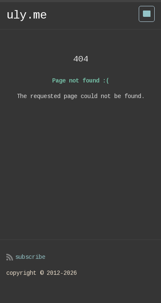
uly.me (26, 15)
